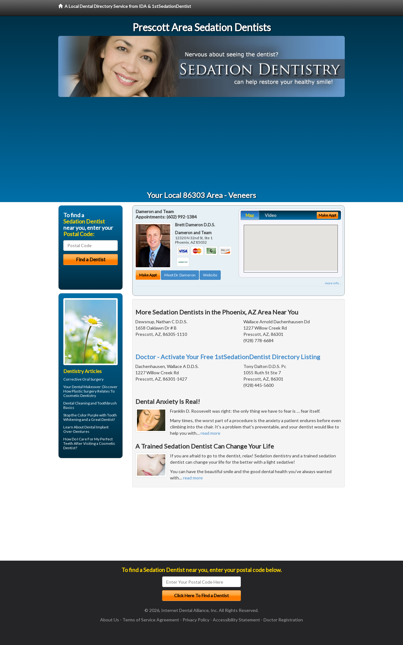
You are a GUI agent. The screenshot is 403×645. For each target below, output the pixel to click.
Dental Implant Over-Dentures (86, 429)
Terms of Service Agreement (150, 619)
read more (210, 433)
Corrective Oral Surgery (83, 379)
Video (270, 215)
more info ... (333, 283)
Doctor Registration (283, 619)
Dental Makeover (86, 386)
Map (250, 215)
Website (210, 275)
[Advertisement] (201, 144)
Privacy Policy (196, 619)
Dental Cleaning (76, 403)
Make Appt (148, 275)
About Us (109, 619)
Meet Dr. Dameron (180, 275)
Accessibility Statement (236, 619)
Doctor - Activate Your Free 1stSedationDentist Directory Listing (227, 356)
